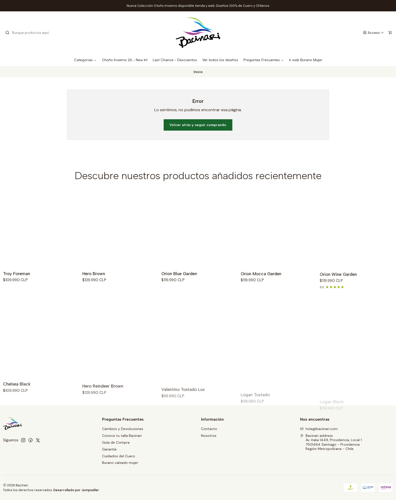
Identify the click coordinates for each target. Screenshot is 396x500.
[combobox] (31, 33)
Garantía (109, 449)
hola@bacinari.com (319, 428)
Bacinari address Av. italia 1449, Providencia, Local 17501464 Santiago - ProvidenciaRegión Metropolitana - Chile (331, 442)
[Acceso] (373, 32)
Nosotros (208, 435)
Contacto (209, 428)
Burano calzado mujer (120, 462)
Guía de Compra (116, 442)
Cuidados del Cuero (118, 456)
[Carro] (390, 32)
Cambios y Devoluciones (122, 428)
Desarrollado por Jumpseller (76, 490)
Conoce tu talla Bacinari (122, 435)
